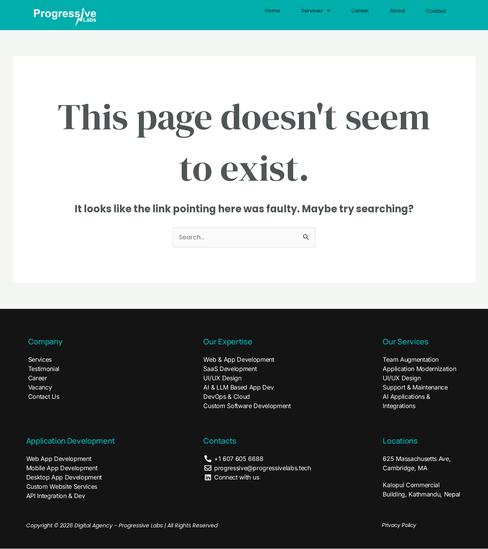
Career (349, 14)
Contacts (219, 441)
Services (300, 14)
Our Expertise (227, 342)
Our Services (405, 342)
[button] (301, 14)
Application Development (70, 441)
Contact (433, 14)
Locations (400, 441)
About (389, 14)
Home (254, 14)
